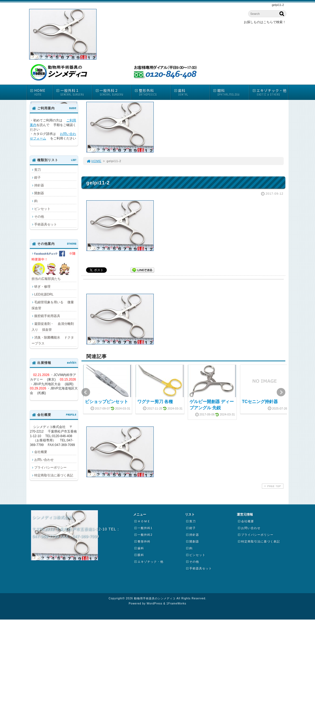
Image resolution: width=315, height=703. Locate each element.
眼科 (231, 92)
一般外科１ (74, 92)
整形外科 (152, 92)
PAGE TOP (272, 486)
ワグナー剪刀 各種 (155, 401)
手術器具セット (45, 224)
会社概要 (40, 452)
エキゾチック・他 (270, 92)
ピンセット (42, 209)
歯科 (192, 92)
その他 (39, 216)
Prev (85, 392)
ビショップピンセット (106, 401)
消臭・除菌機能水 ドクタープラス (53, 340)
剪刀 (37, 170)
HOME (41, 92)
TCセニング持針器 (260, 401)
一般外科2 (143, 534)
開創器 (39, 193)
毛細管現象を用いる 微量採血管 (53, 305)
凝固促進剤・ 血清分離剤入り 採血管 (53, 326)
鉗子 (37, 177)
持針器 (39, 185)
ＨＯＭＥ (142, 521)
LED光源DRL (43, 294)
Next (281, 392)
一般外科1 (143, 528)
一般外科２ (113, 92)
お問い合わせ (44, 459)
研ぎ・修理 (42, 286)
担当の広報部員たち (54, 266)
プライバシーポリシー (50, 467)
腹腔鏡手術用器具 (47, 316)
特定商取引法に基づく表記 (53, 475)
